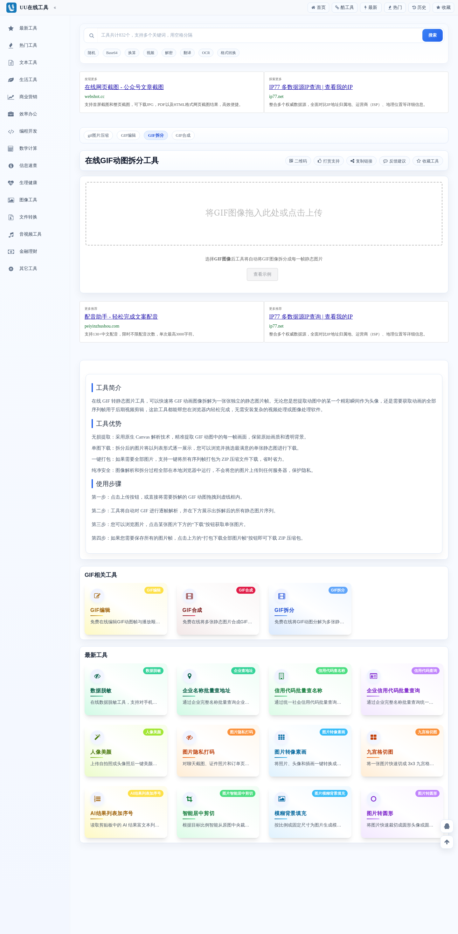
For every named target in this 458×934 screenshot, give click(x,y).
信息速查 (22, 166)
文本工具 (22, 63)
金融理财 (22, 252)
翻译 (187, 53)
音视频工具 (24, 235)
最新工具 (22, 28)
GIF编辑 (128, 135)
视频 (150, 53)
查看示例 (262, 274)
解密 (169, 53)
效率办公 (22, 114)
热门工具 (22, 46)
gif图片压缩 (98, 135)
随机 (91, 53)
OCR (206, 53)
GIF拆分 (155, 135)
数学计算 (22, 149)
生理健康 (22, 183)
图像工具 (22, 200)
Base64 (111, 53)
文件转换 (22, 217)
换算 (132, 53)
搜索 (432, 35)
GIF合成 (183, 135)
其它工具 (22, 269)
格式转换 (228, 53)
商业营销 (22, 97)
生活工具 (22, 80)
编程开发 (22, 132)
